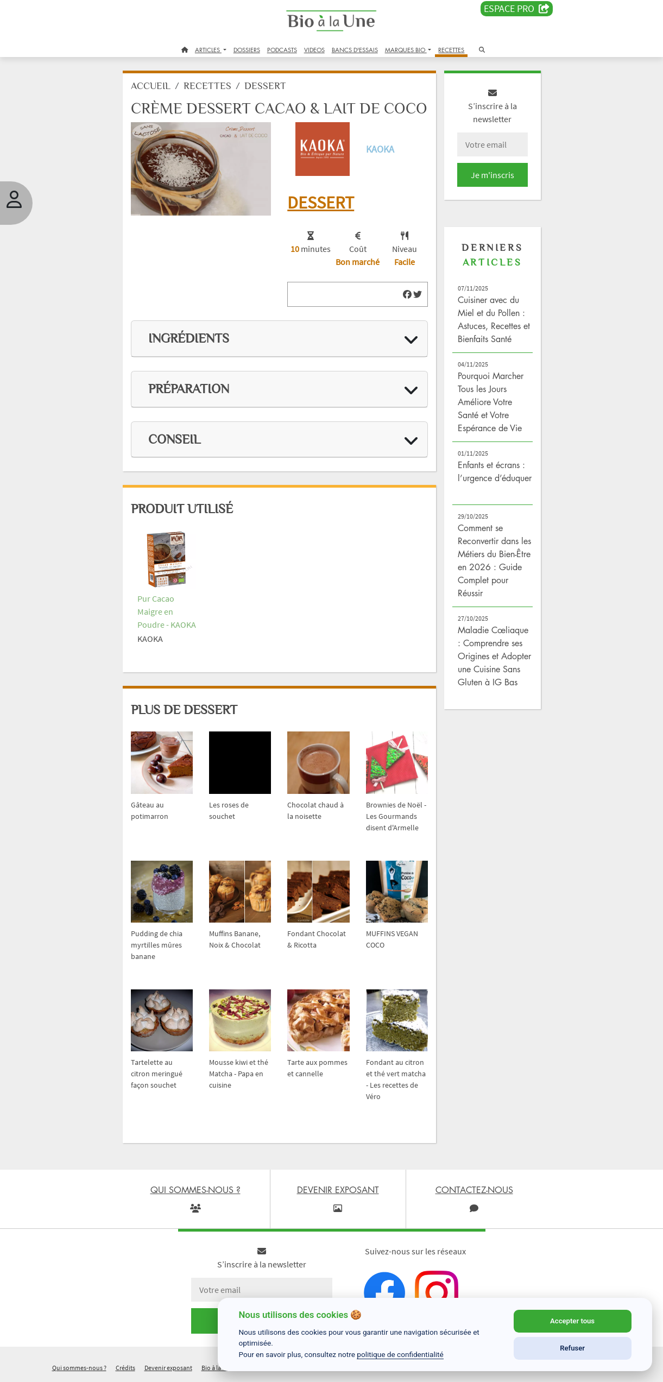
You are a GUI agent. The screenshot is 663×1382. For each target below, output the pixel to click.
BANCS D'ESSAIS (355, 50)
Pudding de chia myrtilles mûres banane (156, 945)
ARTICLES (208, 50)
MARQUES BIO (406, 50)
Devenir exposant (168, 1368)
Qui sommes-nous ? (79, 1368)
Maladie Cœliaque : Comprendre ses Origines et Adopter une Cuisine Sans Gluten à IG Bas (494, 656)
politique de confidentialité (400, 1354)
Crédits (125, 1368)
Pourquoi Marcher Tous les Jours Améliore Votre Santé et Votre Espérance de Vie (490, 402)
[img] (407, 294)
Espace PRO (517, 9)
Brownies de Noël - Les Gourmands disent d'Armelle (396, 816)
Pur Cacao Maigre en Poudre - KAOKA (166, 611)
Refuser (572, 1348)
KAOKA (380, 149)
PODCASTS (282, 50)
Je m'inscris (492, 174)
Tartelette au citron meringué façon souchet (156, 1073)
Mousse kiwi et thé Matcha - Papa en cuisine (238, 1073)
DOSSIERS (246, 50)
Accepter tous (572, 1321)
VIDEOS (314, 50)
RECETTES (451, 50)
